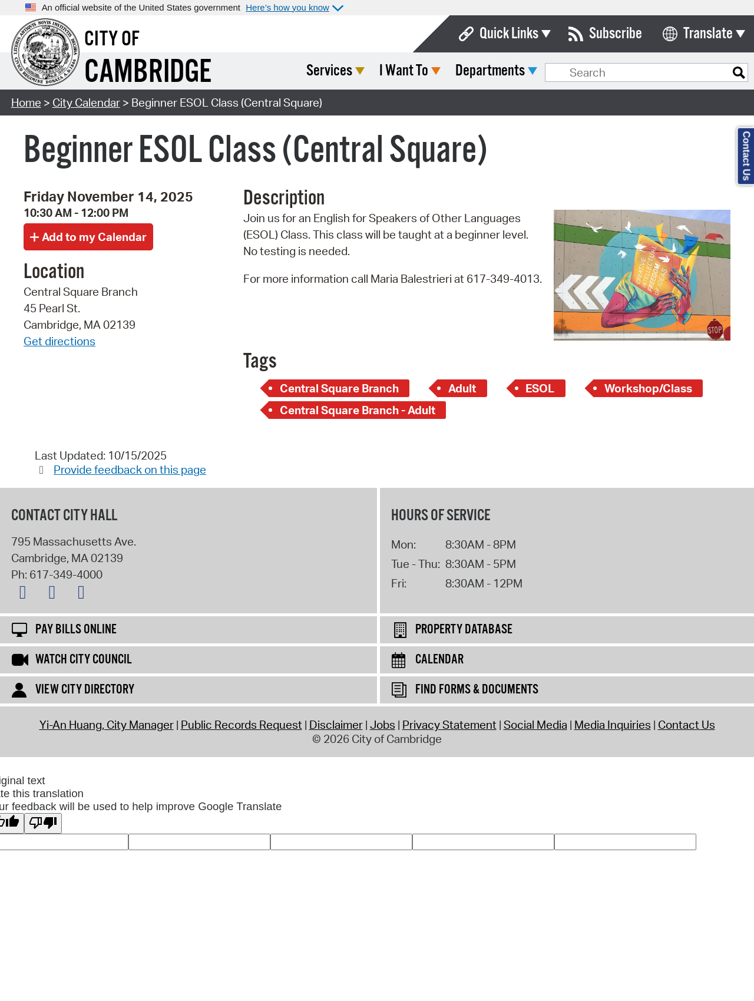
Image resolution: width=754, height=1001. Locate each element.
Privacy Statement (449, 725)
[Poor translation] (43, 823)
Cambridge (147, 72)
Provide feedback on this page (130, 469)
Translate (708, 34)
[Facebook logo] (55, 594)
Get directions (59, 341)
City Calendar (86, 102)
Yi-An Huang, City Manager (106, 725)
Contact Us (686, 725)
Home (26, 102)
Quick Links (508, 34)
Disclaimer (336, 725)
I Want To (491, 71)
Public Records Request (241, 725)
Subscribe (615, 34)
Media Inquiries (612, 725)
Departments (578, 71)
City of (112, 39)
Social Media (535, 725)
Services (417, 71)
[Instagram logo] (84, 594)
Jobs (382, 725)
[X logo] (26, 594)
